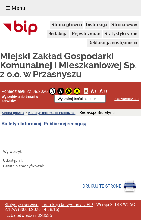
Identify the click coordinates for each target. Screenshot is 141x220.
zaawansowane (126, 99)
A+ (93, 91)
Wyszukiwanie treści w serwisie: (20, 99)
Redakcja (58, 33)
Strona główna (67, 24)
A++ (103, 91)
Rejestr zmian (86, 33)
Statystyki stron (121, 33)
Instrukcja (96, 24)
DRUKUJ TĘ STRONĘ (109, 186)
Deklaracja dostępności (113, 42)
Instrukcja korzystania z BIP (67, 204)
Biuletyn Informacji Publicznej (51, 113)
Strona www (124, 24)
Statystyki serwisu (22, 204)
